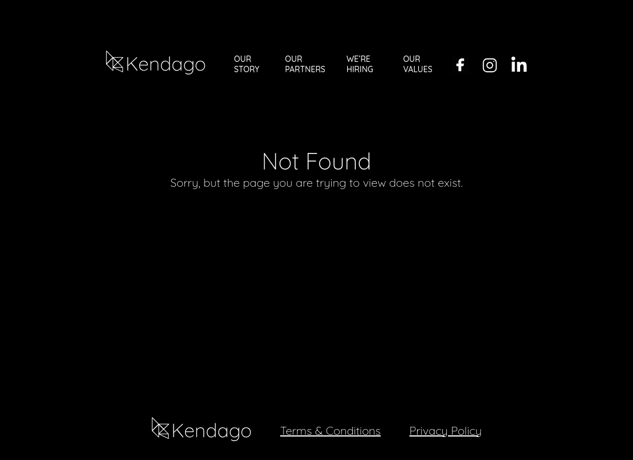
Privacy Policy (446, 430)
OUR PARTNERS (305, 64)
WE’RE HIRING (360, 64)
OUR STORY (247, 64)
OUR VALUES (418, 64)
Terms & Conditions (330, 430)
